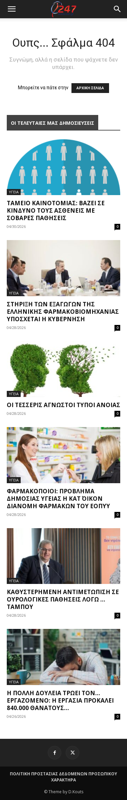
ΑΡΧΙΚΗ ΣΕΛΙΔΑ (90, 88)
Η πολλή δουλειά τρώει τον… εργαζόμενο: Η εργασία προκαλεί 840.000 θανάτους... (60, 700)
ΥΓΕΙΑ (14, 191)
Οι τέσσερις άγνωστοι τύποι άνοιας (63, 405)
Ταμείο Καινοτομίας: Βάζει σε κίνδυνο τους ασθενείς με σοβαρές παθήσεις (56, 210)
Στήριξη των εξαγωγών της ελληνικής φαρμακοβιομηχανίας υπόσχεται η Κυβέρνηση (63, 311)
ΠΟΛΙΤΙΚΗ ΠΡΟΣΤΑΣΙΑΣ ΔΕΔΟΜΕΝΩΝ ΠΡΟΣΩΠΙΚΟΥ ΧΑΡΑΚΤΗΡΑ (63, 777)
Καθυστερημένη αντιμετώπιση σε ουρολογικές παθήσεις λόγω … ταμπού (63, 599)
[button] (117, 9)
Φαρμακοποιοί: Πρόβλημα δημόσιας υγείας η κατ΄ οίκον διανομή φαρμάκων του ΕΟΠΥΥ (58, 498)
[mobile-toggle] (11, 9)
